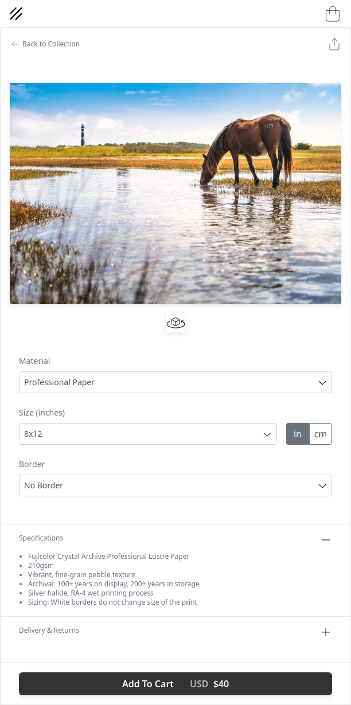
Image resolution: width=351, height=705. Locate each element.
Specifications (175, 540)
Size (42, 412)
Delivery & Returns (175, 632)
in (298, 434)
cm (320, 434)
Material (34, 360)
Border (32, 464)
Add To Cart (175, 683)
